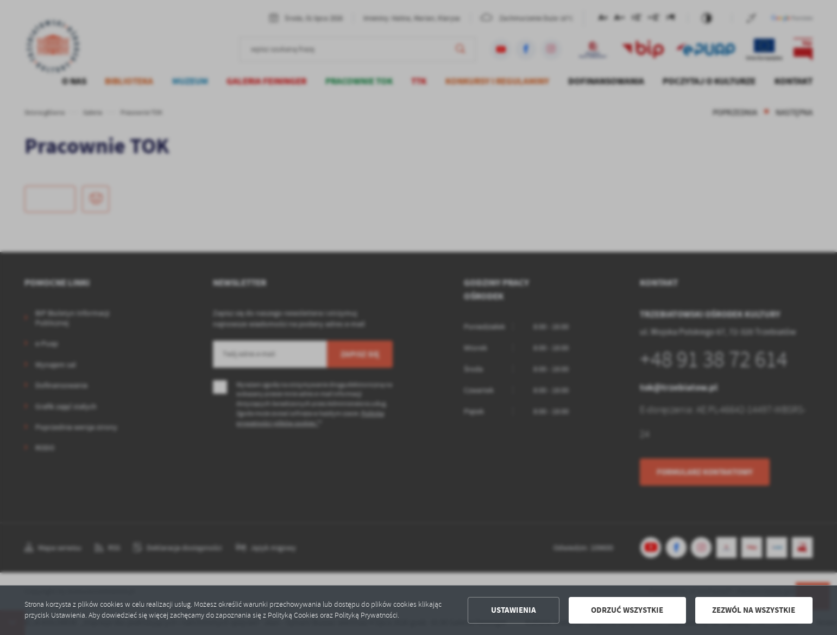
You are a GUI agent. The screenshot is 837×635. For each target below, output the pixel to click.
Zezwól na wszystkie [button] (753, 610)
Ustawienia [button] (513, 610)
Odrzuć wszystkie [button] (627, 610)
